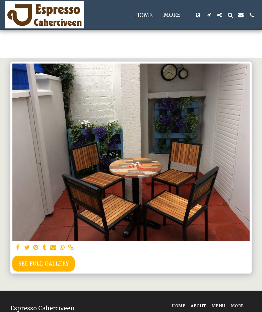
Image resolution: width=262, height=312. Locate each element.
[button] (209, 15)
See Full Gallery (43, 264)
